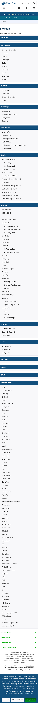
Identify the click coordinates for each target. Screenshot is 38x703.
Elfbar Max (5, 90)
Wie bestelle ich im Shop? (27, 660)
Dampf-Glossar (9, 656)
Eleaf (4, 400)
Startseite (4, 37)
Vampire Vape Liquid (9, 192)
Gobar (4, 619)
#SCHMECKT (6, 213)
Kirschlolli (5, 262)
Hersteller (4, 359)
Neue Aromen (7, 209)
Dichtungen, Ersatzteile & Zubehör (14, 145)
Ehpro (4, 488)
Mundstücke (6, 148)
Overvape (5, 599)
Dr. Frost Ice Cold (9, 249)
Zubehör (5, 121)
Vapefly (4, 521)
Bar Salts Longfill (9, 317)
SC (3, 544)
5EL (3, 216)
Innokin (4, 514)
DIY (3, 590)
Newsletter (16, 662)
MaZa (4, 265)
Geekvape (5, 59)
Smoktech (5, 433)
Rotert (4, 609)
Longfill (6, 314)
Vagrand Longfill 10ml (11, 304)
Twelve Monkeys (7, 295)
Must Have (6, 272)
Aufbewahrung (7, 346)
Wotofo (4, 465)
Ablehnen (6, 700)
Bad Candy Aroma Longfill (12, 229)
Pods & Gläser (7, 142)
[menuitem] (34, 8)
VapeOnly (5, 518)
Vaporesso (5, 76)
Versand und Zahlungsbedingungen (24, 658)
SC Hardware (6, 616)
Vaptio (4, 498)
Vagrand (5, 298)
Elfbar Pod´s (6, 93)
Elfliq (4, 100)
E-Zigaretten (5, 45)
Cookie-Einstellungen (15, 652)
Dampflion (5, 242)
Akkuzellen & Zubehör (9, 114)
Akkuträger (5, 106)
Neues (3, 367)
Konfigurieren (30, 700)
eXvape (4, 534)
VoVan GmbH (6, 478)
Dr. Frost (5, 245)
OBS (3, 429)
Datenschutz (16, 660)
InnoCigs (5, 511)
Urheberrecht (29, 656)
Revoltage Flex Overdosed (12, 285)
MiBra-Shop (6, 475)
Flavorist (5, 255)
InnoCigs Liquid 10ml (9, 176)
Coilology (5, 393)
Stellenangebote (9, 658)
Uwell (4, 73)
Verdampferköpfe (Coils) (10, 138)
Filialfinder (25, 652)
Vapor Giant (6, 459)
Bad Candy (7, 162)
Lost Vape (5, 69)
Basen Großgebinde (9, 332)
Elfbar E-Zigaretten (9, 97)
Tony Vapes (6, 291)
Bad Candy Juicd (9, 166)
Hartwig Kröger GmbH (9, 613)
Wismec (4, 462)
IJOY (3, 413)
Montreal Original (8, 268)
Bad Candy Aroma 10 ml (12, 226)
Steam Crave (6, 492)
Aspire (4, 56)
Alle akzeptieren (17, 700)
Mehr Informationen (26, 693)
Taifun (4, 442)
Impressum (18, 656)
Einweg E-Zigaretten (9, 50)
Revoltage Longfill (10, 281)
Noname (5, 485)
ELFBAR (4, 86)
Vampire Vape (7, 308)
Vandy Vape (6, 452)
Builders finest (7, 524)
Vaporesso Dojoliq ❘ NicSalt (11, 198)
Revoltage (5, 278)
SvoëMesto (6, 472)
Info (33, 14)
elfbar (4, 577)
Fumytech (5, 407)
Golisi (4, 586)
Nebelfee (5, 275)
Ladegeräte (6, 118)
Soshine (5, 436)
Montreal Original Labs (10, 622)
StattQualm (6, 439)
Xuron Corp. (6, 528)
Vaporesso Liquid (8, 626)
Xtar (3, 469)
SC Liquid (5, 182)
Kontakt (23, 662)
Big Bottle (5, 236)
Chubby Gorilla (7, 390)
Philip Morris (6, 567)
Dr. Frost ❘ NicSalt (8, 169)
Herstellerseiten (6, 382)
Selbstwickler (6, 135)
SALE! (3, 375)
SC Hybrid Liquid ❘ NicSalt (11, 185)
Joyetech (5, 416)
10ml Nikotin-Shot (8, 328)
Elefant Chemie (7, 403)
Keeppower (6, 541)
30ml (5, 311)
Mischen (4, 324)
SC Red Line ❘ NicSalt (9, 189)
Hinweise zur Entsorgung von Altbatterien (15, 654)
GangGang (5, 259)
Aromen (4, 205)
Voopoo (4, 79)
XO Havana (6, 603)
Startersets (6, 53)
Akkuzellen (6, 349)
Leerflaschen (6, 335)
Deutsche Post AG (8, 570)
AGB (23, 656)
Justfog (4, 420)
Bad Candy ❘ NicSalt (9, 159)
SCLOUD (5, 531)
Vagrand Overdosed (10, 301)
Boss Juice (5, 239)
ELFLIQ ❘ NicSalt (8, 172)
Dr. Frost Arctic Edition (11, 252)
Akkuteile (5, 606)
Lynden (4, 426)
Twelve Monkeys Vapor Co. (11, 501)
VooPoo (4, 550)
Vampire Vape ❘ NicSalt (10, 195)
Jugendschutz (30, 654)
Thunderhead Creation (10, 563)
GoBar (4, 63)
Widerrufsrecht (8, 660)
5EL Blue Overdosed (9, 219)
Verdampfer (5, 127)
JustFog (4, 66)
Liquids (3, 155)
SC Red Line (6, 288)
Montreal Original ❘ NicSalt (11, 179)
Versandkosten (30, 666)
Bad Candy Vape (7, 537)
